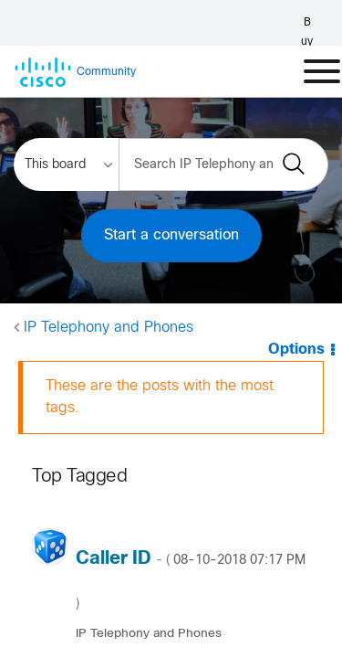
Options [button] (296, 349)
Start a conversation (171, 235)
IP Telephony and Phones (108, 327)
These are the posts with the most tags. (160, 397)
